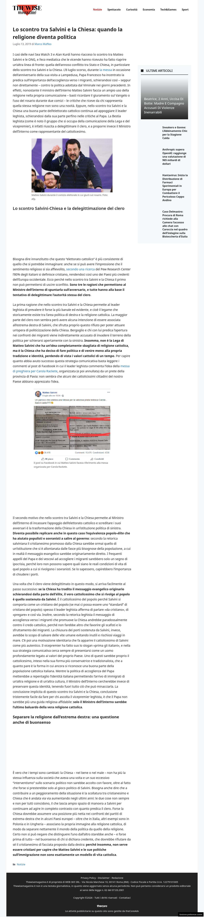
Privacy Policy (88, 877)
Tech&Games (168, 9)
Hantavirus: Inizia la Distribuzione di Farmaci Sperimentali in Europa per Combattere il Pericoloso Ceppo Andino (175, 187)
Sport (185, 9)
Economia (149, 9)
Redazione (117, 877)
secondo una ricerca (80, 269)
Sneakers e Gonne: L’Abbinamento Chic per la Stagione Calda (174, 133)
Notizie (97, 9)
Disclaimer (104, 877)
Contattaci (125, 897)
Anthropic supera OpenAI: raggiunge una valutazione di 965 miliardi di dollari (174, 157)
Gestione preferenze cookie (190, 914)
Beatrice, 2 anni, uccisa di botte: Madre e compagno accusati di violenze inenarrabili (164, 105)
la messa (105, 70)
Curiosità (131, 9)
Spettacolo (114, 9)
